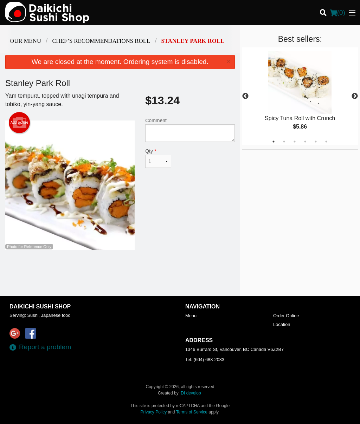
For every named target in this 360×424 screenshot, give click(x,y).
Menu (191, 315)
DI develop (191, 393)
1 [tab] (273, 141)
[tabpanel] (300, 96)
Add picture (19, 122)
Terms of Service (191, 412)
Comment (189, 130)
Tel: (204, 359)
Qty (158, 158)
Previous (245, 96)
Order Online (286, 315)
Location (281, 324)
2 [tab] (284, 141)
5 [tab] (315, 141)
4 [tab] (305, 141)
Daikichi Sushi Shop (40, 306)
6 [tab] (326, 141)
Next (354, 96)
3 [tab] (294, 141)
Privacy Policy (154, 412)
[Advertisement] (120, 273)
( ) (337, 12)
